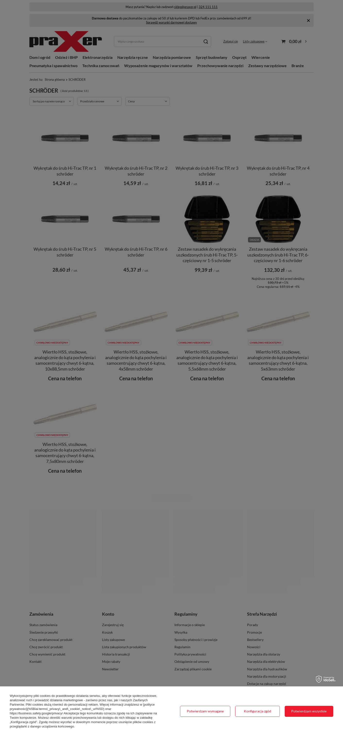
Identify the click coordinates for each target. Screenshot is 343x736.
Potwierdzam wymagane (205, 711)
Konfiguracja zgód (257, 711)
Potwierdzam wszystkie (308, 711)
